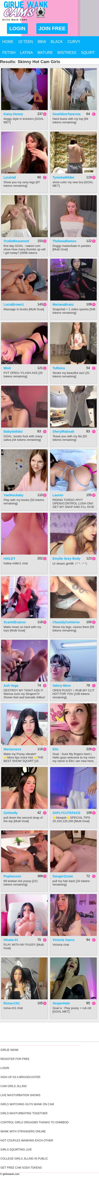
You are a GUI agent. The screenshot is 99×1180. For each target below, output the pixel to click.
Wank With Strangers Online (23, 1131)
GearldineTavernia (66, 114)
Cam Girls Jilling (13, 1086)
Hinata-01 (10, 940)
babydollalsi (12, 431)
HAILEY (9, 558)
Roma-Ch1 (11, 1003)
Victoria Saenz (63, 940)
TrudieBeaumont (16, 241)
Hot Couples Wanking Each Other (26, 1140)
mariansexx (12, 749)
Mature (45, 53)
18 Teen (25, 42)
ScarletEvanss (14, 622)
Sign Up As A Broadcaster (20, 1077)
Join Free (52, 28)
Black (57, 42)
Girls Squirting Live (16, 1149)
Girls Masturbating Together (23, 1113)
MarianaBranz (63, 304)
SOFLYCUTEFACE (66, 813)
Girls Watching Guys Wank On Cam (27, 1104)
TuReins (59, 368)
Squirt (88, 53)
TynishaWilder (63, 177)
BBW (42, 42)
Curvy (74, 42)
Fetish (8, 53)
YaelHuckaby (13, 495)
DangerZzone (63, 876)
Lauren (58, 495)
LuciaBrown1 (13, 304)
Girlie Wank (9, 1050)
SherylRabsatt (63, 431)
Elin (56, 749)
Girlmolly (10, 813)
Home (7, 42)
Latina (26, 53)
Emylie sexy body (66, 558)
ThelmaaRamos (64, 241)
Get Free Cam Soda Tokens (21, 1167)
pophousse (12, 876)
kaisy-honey (13, 114)
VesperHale (61, 1003)
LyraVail (9, 177)
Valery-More (62, 685)
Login (17, 28)
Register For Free (14, 1059)
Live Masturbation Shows (20, 1095)
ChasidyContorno (66, 622)
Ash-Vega (10, 685)
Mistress (66, 53)
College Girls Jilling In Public (24, 1158)
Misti (7, 368)
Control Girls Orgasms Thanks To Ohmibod (34, 1122)
